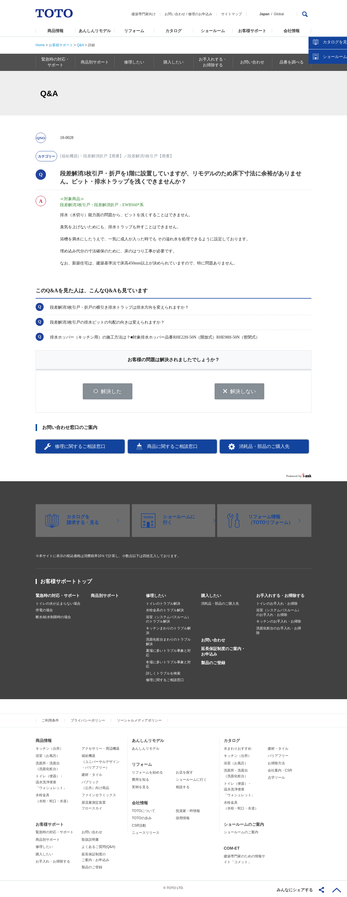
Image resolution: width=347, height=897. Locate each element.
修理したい (156, 597)
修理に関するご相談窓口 (80, 448)
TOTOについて (143, 813)
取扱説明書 (90, 842)
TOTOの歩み (142, 820)
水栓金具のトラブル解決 (165, 612)
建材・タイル (92, 777)
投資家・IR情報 (188, 813)
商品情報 (55, 30)
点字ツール (276, 780)
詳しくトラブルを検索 (163, 675)
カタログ (173, 30)
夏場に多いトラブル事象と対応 (168, 655)
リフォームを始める (147, 774)
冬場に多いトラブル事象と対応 (168, 666)
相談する (183, 789)
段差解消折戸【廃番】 (103, 156)
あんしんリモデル (95, 30)
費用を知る (140, 782)
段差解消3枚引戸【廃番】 (151, 156)
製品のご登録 (213, 664)
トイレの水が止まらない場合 (58, 606)
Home (40, 45)
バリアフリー (278, 758)
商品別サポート (105, 597)
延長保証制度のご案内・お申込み (223, 653)
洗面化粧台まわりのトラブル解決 (168, 644)
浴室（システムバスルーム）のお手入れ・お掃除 (278, 614)
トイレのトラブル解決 (163, 606)
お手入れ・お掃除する (53, 863)
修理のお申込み (200, 14)
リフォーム (134, 30)
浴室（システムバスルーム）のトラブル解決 (168, 621)
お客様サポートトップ (66, 583)
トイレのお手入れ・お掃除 (277, 606)
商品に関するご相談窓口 (172, 448)
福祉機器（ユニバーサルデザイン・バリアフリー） (100, 764)
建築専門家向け (144, 14)
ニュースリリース (145, 835)
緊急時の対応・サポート (58, 597)
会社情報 (292, 30)
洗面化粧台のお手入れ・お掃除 (278, 632)
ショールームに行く (191, 782)
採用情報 (183, 820)
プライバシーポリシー (88, 722)
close (340, 93)
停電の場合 (44, 612)
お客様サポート (252, 30)
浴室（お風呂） (48, 758)
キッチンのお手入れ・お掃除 (278, 624)
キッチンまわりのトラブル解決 (168, 632)
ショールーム (213, 30)
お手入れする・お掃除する (280, 597)
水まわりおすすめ (237, 751)
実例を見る (140, 789)
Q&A (80, 45)
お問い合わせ (175, 14)
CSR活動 (139, 828)
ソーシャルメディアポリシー (139, 722)
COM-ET (232, 850)
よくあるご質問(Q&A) (98, 849)
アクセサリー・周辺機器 (100, 751)
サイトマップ (231, 14)
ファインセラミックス (99, 797)
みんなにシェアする (295, 890)
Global (279, 14)
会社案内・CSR (280, 772)
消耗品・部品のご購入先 (264, 448)
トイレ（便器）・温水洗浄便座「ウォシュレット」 (51, 784)
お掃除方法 (276, 765)
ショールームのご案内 (244, 826)
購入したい (211, 597)
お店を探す (184, 774)
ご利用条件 (50, 722)
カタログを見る (324, 108)
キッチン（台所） (49, 751)
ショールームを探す (328, 122)
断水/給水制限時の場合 (53, 619)
